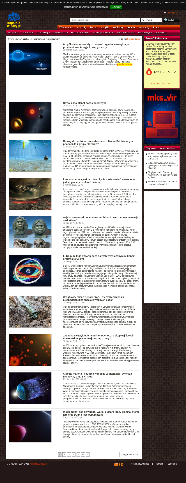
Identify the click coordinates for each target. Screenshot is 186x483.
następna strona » (129, 454)
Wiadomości (66, 27)
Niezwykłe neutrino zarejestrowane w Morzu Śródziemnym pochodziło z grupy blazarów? (98, 142)
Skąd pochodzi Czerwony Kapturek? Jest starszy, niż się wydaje (162, 175)
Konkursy (118, 27)
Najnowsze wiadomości (160, 148)
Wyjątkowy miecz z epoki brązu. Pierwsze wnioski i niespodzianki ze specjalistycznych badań (93, 298)
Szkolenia (172, 464)
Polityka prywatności (140, 464)
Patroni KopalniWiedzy (162, 83)
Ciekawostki (161, 32)
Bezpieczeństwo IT (81, 32)
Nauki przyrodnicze (103, 32)
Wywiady (144, 27)
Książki (105, 27)
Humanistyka (145, 32)
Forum (93, 27)
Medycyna (13, 32)
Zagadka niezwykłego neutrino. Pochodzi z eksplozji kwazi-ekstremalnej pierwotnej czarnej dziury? (98, 337)
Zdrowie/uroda (60, 32)
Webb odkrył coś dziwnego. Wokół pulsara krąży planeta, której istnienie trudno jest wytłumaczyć (101, 413)
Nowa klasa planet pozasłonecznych (85, 103)
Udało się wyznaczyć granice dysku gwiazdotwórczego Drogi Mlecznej (163, 165)
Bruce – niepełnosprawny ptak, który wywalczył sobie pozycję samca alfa (162, 156)
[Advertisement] (74, 89)
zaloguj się (172, 12)
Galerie (131, 27)
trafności (131, 39)
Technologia (27, 32)
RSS (121, 464)
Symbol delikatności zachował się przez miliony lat (162, 182)
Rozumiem (116, 7)
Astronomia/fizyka (125, 32)
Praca (156, 27)
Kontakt (159, 464)
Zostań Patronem (156, 38)
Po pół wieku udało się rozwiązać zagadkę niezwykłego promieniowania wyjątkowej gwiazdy (96, 46)
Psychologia (43, 32)
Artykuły (81, 27)
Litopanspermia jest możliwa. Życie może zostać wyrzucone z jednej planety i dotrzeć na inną (100, 181)
